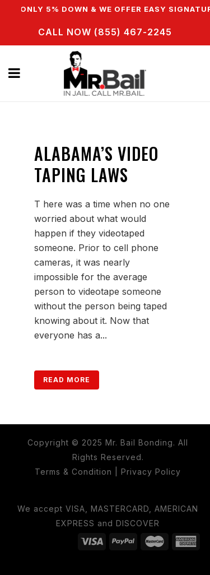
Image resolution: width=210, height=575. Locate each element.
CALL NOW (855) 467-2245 (105, 32)
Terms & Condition (73, 471)
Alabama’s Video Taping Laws (96, 164)
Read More (66, 379)
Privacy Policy (151, 471)
